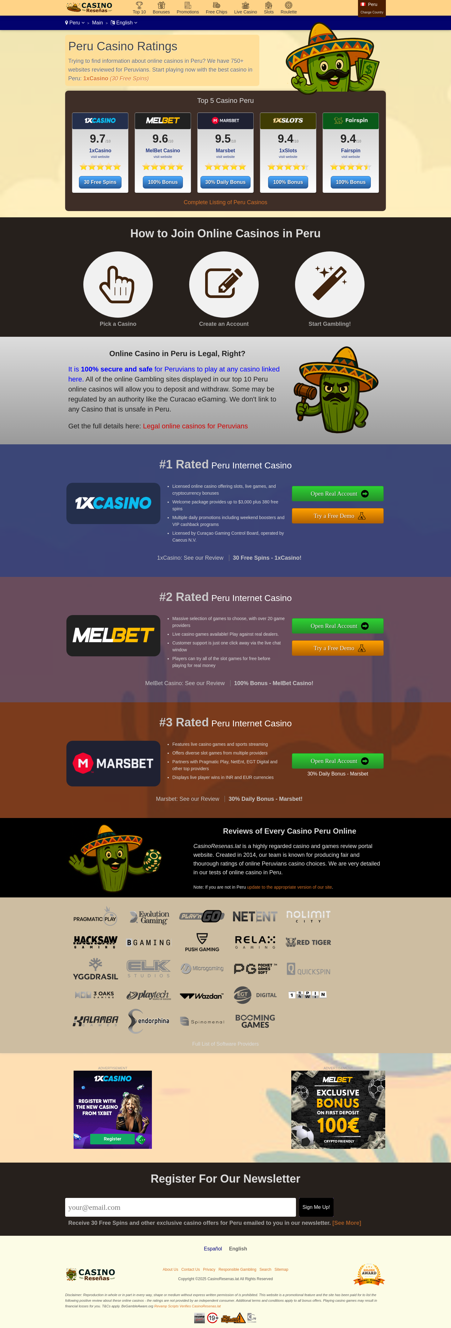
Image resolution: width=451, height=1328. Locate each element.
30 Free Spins (100, 182)
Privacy (209, 1269)
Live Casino (245, 11)
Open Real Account (343, 495)
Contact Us (190, 1269)
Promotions (188, 11)
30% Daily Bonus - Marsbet (347, 772)
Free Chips (216, 11)
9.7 (98, 138)
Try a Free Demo (343, 515)
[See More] (346, 1223)
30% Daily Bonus (225, 182)
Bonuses (161, 11)
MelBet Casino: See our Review (185, 692)
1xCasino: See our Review (190, 567)
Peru (75, 22)
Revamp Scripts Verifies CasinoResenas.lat (187, 1306)
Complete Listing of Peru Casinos (225, 202)
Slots (269, 11)
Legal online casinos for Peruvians (184, 421)
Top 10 (139, 11)
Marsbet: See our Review (187, 808)
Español (213, 1248)
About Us (170, 1269)
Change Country (371, 12)
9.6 (160, 138)
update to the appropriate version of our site (298, 883)
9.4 (285, 138)
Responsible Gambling (238, 1269)
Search (265, 1269)
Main (97, 22)
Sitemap (281, 1269)
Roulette (289, 11)
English (124, 22)
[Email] (180, 1207)
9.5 (223, 138)
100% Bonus (163, 182)
